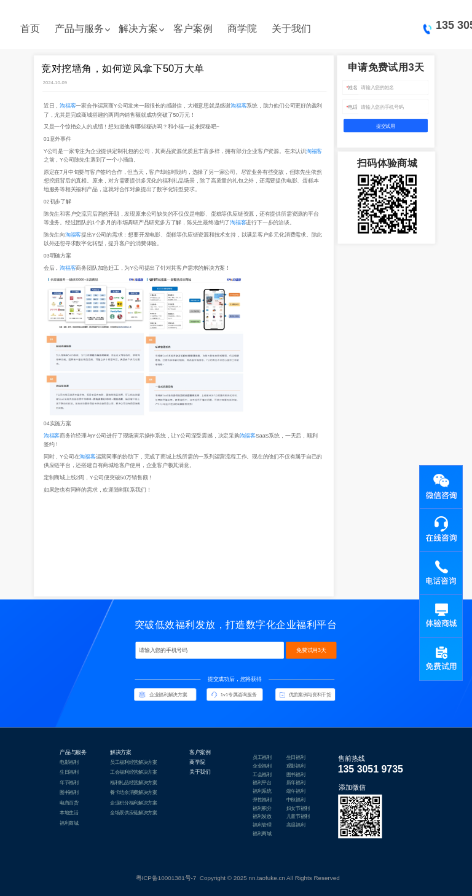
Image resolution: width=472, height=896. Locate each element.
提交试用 (385, 126)
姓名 (352, 87)
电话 (352, 106)
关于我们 (291, 28)
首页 (30, 28)
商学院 (242, 28)
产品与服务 (79, 28)
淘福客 (68, 106)
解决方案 (138, 28)
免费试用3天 (311, 650)
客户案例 (193, 28)
